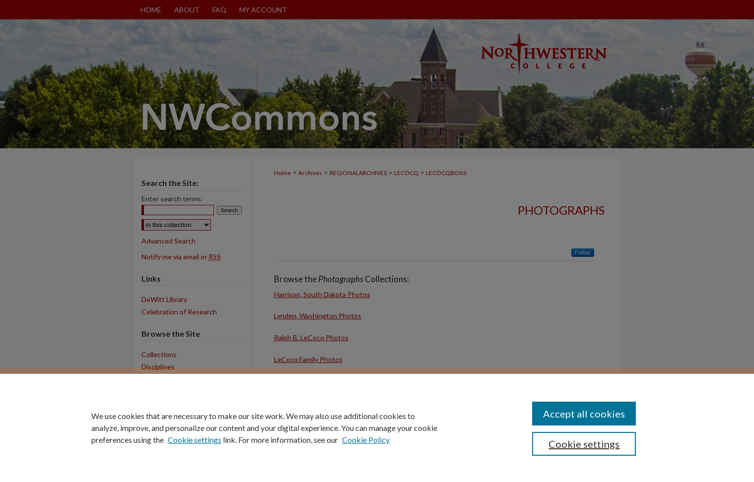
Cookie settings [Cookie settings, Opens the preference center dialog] (583, 444)
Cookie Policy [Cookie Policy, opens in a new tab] (366, 439)
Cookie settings (194, 439)
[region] (377, 427)
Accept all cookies (584, 414)
